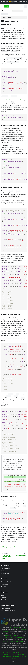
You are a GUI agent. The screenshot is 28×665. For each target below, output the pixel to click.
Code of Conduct (20, 654)
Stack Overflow (6, 582)
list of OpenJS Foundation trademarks (13, 641)
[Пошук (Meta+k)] (25, 6)
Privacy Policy (5, 654)
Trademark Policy (8, 637)
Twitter (3, 586)
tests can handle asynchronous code (11, 100)
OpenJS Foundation (14, 628)
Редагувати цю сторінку (9, 547)
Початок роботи (5, 568)
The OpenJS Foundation (9, 652)
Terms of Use (20, 652)
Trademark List (20, 637)
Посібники (4, 571)
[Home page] (2, 11)
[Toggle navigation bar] (2, 6)
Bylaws (13, 654)
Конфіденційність (7, 608)
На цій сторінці (6, 17)
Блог (2, 595)
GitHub (3, 597)
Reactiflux (4, 584)
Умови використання (8, 611)
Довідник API (5, 573)
